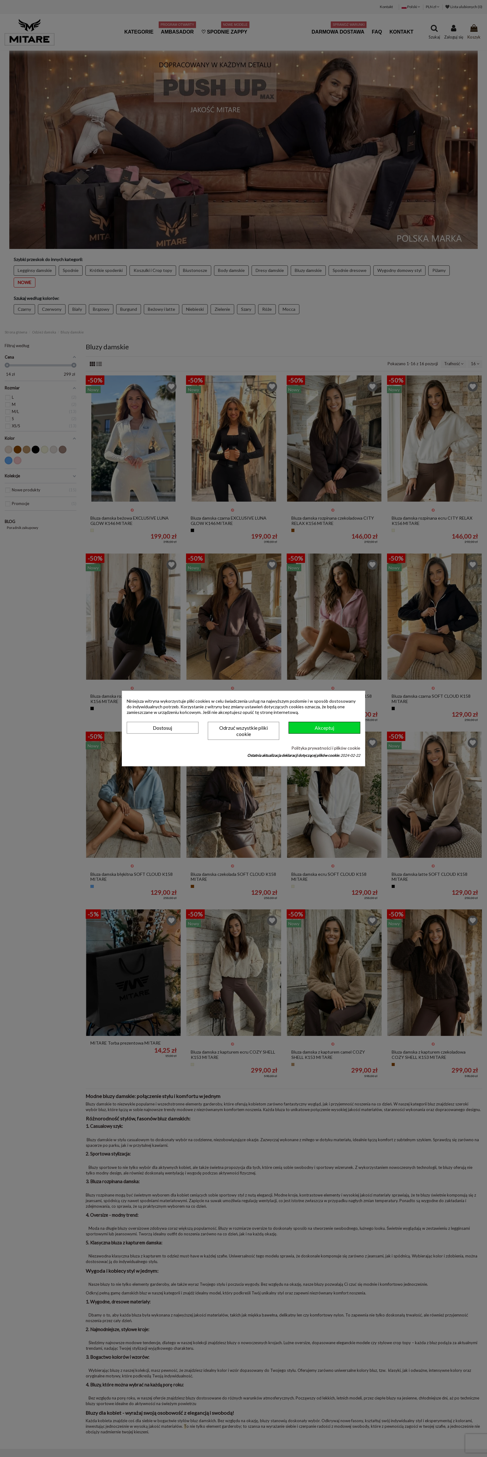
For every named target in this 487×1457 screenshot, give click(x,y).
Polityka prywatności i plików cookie (325, 748)
